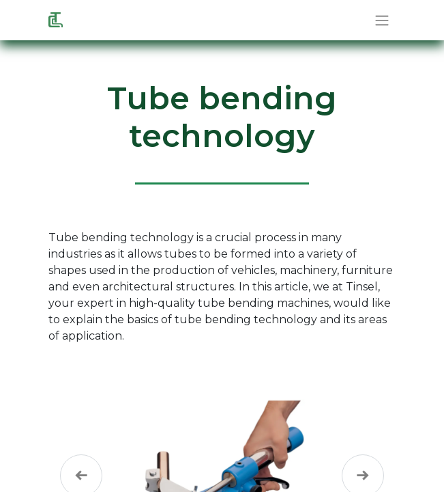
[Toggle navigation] (382, 20)
